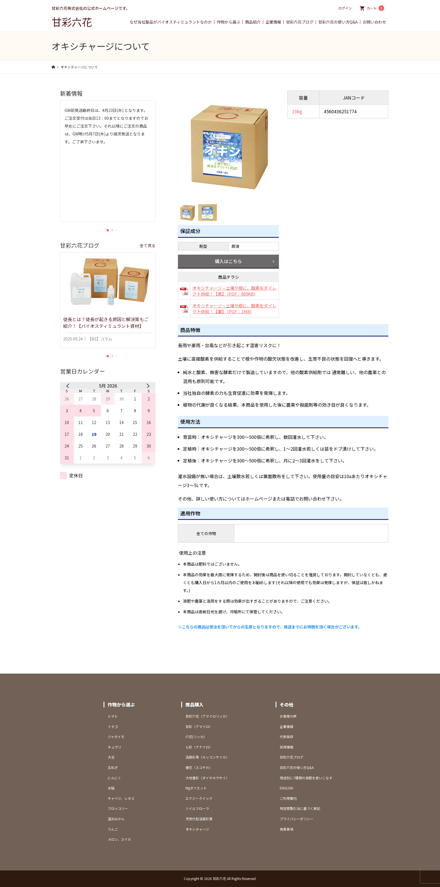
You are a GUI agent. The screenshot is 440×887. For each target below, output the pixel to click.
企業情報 (273, 22)
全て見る (147, 245)
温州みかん (116, 818)
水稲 (111, 787)
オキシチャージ (197, 829)
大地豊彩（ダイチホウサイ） (207, 777)
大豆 (111, 757)
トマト (113, 716)
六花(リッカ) (195, 736)
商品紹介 (253, 22)
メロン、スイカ (119, 839)
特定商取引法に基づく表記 (300, 808)
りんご (113, 829)
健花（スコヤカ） (198, 767)
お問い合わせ (374, 22)
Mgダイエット (196, 787)
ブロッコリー (118, 808)
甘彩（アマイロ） (198, 726)
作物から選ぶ (228, 22)
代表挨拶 (286, 736)
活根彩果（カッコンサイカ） (207, 757)
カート (375, 8)
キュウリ (114, 747)
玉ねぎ (113, 767)
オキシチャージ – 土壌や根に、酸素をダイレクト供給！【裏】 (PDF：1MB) (234, 308)
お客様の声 (288, 716)
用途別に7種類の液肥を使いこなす (306, 777)
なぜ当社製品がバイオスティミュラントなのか (171, 22)
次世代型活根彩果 (198, 818)
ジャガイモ (116, 736)
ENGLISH (286, 787)
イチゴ (113, 726)
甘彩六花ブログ (299, 22)
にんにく (114, 777)
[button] (108, 230)
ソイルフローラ (197, 808)
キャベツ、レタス (121, 798)
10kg (297, 111)
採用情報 (286, 747)
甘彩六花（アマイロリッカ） (207, 716)
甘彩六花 (72, 21)
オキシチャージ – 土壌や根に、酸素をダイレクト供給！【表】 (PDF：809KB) (234, 291)
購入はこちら (228, 261)
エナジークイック (198, 798)
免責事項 (286, 829)
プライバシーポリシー (296, 818)
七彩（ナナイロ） (198, 747)
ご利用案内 (288, 798)
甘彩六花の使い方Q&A (338, 22)
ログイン (345, 8)
